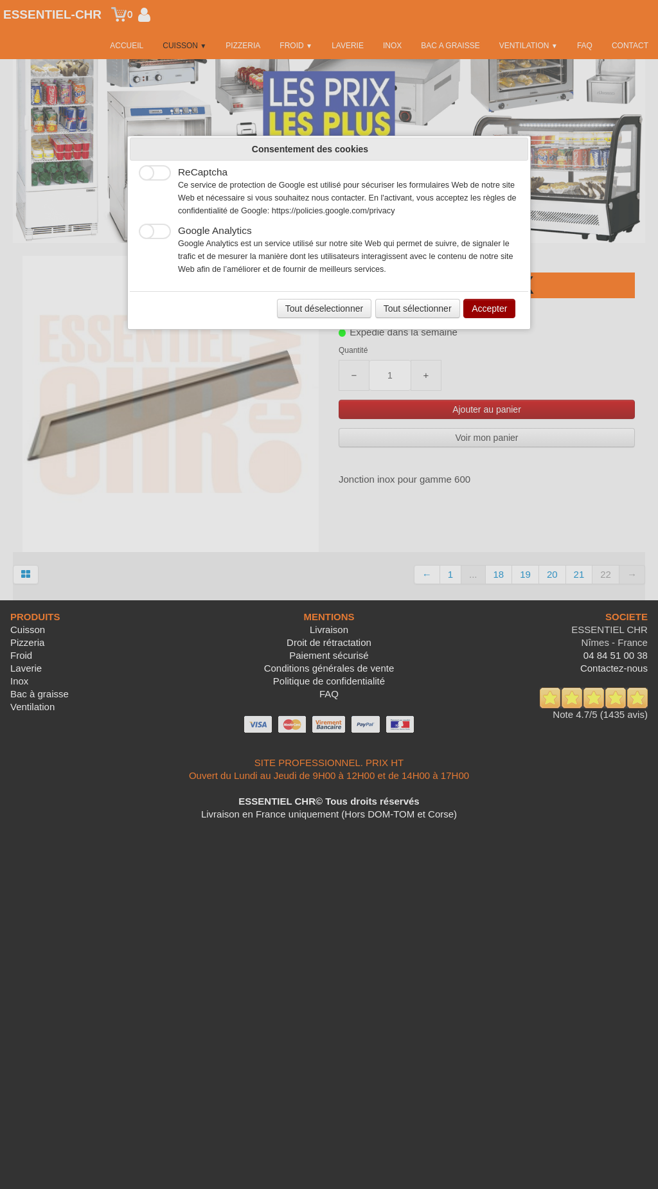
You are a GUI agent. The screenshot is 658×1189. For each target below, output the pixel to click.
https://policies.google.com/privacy (333, 210)
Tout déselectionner (324, 308)
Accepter (489, 308)
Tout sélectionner (418, 308)
